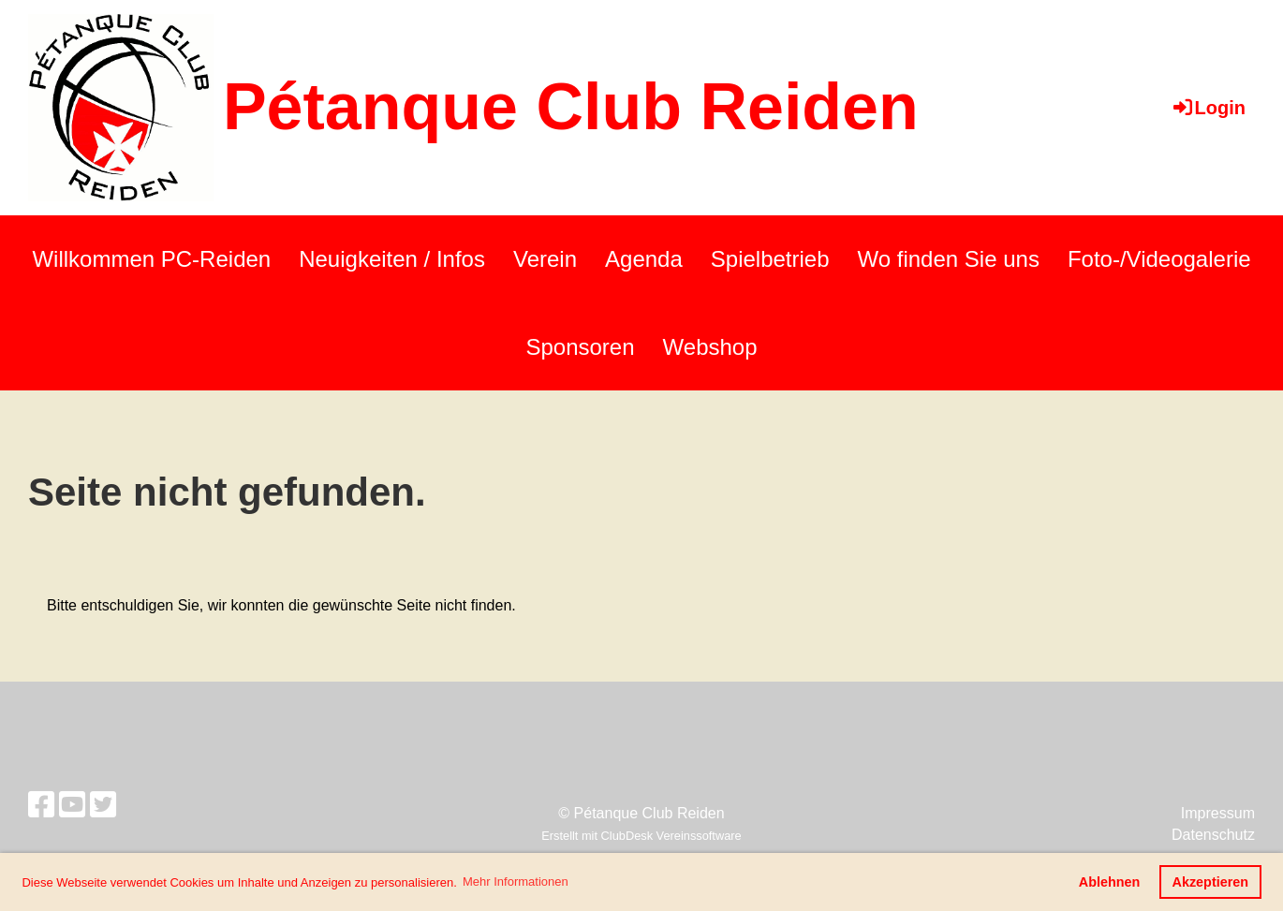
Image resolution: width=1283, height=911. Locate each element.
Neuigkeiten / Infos (392, 259)
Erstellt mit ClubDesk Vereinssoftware (641, 836)
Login (1208, 107)
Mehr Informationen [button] (515, 881)
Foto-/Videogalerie (1159, 259)
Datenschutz (1213, 835)
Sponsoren (579, 347)
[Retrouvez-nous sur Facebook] (41, 805)
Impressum (1218, 813)
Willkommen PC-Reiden (151, 259)
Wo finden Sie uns (949, 259)
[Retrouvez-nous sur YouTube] (72, 805)
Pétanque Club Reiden (571, 106)
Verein (545, 259)
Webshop (710, 347)
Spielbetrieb (770, 259)
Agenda (644, 259)
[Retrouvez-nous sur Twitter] (103, 805)
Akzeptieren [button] (1210, 881)
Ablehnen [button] (1110, 881)
